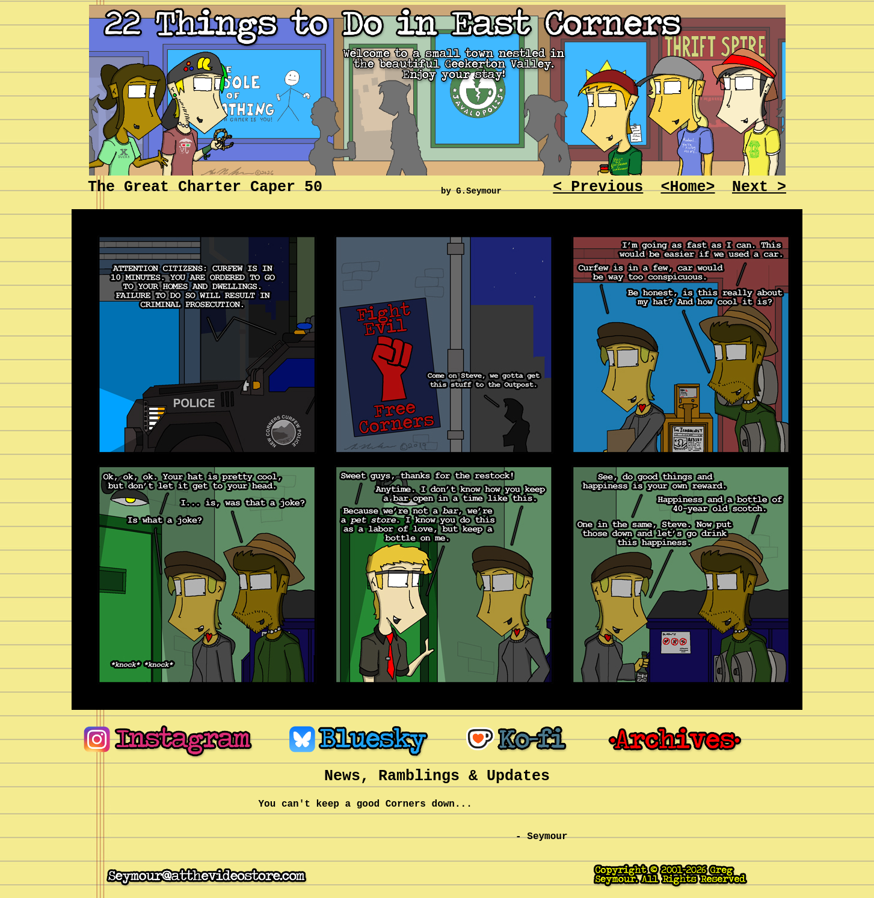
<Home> (688, 187)
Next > (759, 187)
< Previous (598, 187)
